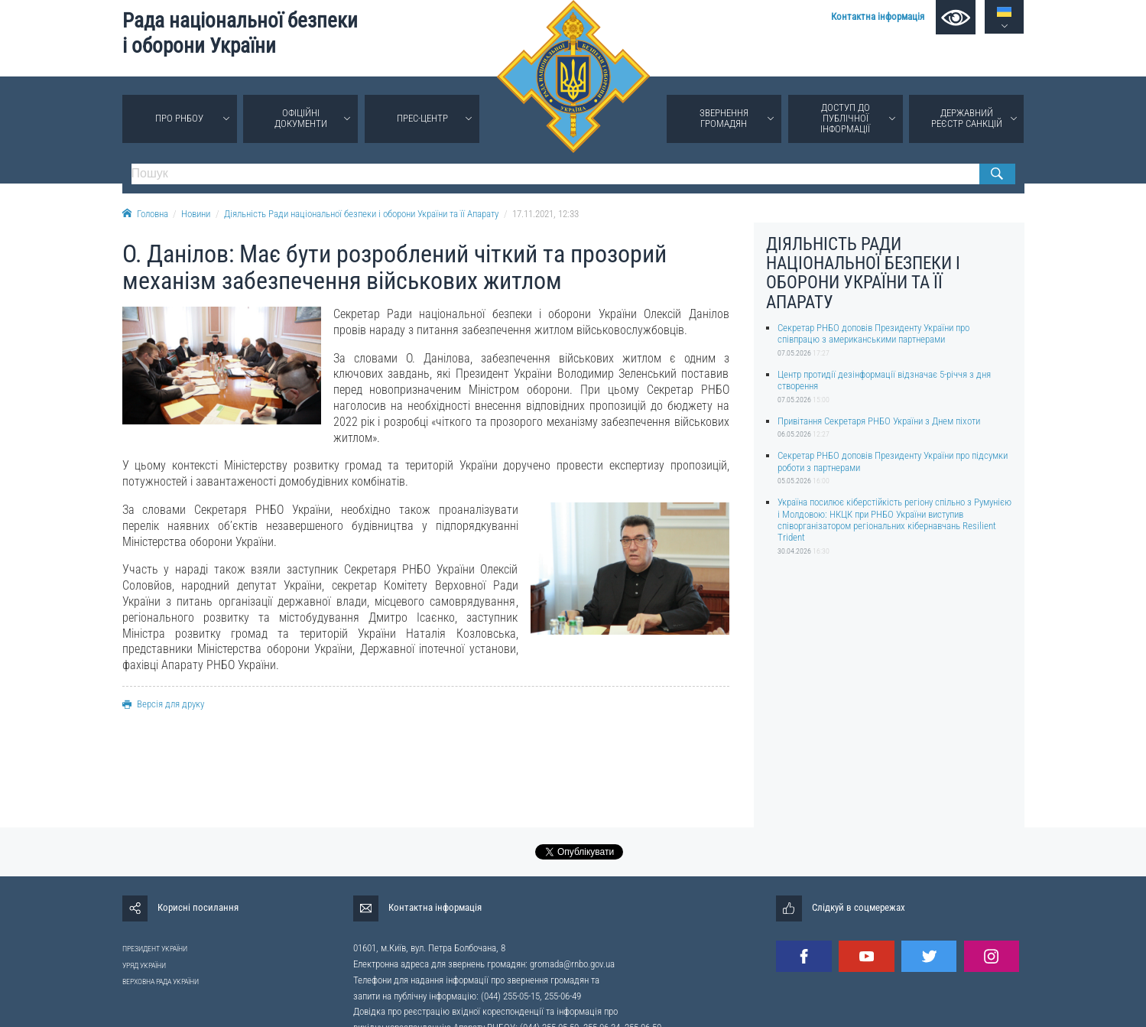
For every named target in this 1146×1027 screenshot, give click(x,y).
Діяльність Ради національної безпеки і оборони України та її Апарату (361, 213)
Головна (145, 213)
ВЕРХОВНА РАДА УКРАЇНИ (160, 981)
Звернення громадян (724, 118)
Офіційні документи (300, 118)
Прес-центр (422, 118)
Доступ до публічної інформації (845, 118)
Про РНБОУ (179, 118)
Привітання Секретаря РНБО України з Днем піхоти (879, 421)
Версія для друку (163, 704)
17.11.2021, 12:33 (545, 213)
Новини (195, 213)
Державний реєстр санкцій (966, 118)
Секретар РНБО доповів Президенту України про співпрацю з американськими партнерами (873, 333)
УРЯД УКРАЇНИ (144, 965)
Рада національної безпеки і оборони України (240, 33)
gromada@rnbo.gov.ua (572, 964)
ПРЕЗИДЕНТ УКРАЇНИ (154, 949)
